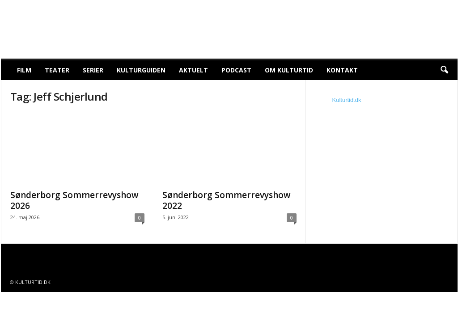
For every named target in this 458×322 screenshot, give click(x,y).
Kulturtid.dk (346, 100)
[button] (444, 70)
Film (24, 70)
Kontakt (342, 70)
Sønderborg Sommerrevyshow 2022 (226, 200)
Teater (57, 70)
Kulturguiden (141, 70)
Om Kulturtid (289, 70)
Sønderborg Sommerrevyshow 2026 (74, 200)
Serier (93, 70)
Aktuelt (193, 70)
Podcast (236, 70)
